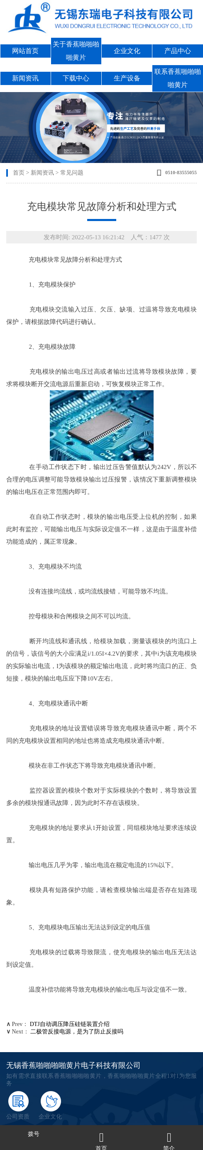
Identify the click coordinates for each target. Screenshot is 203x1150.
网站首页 (25, 50)
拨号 (33, 1134)
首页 (18, 173)
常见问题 (71, 173)
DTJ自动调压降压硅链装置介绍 (70, 1024)
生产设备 (127, 78)
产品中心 (177, 50)
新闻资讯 (25, 78)
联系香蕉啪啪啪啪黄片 (177, 78)
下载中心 (76, 78)
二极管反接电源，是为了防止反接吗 (76, 1031)
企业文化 (127, 50)
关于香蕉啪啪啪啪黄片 (76, 51)
